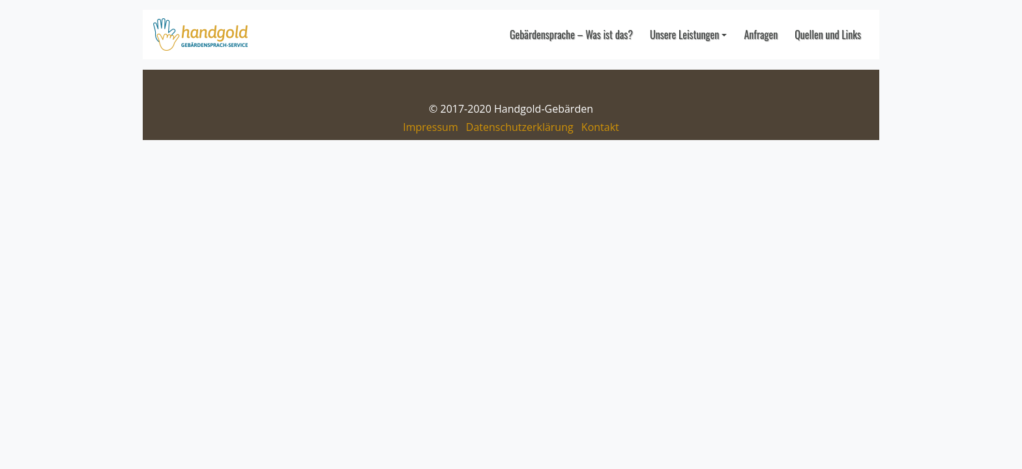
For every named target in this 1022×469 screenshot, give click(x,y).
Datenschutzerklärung (520, 127)
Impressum (430, 127)
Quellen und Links (828, 34)
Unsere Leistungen (684, 34)
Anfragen (761, 34)
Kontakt (600, 127)
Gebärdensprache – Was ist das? (571, 34)
